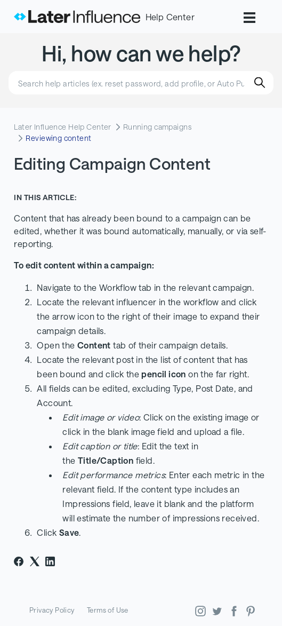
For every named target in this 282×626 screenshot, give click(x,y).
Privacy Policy (52, 610)
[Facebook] (18, 561)
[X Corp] (34, 561)
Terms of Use (107, 610)
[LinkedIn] (50, 561)
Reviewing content (58, 137)
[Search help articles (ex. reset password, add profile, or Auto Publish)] (141, 82)
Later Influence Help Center (62, 126)
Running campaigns (157, 126)
